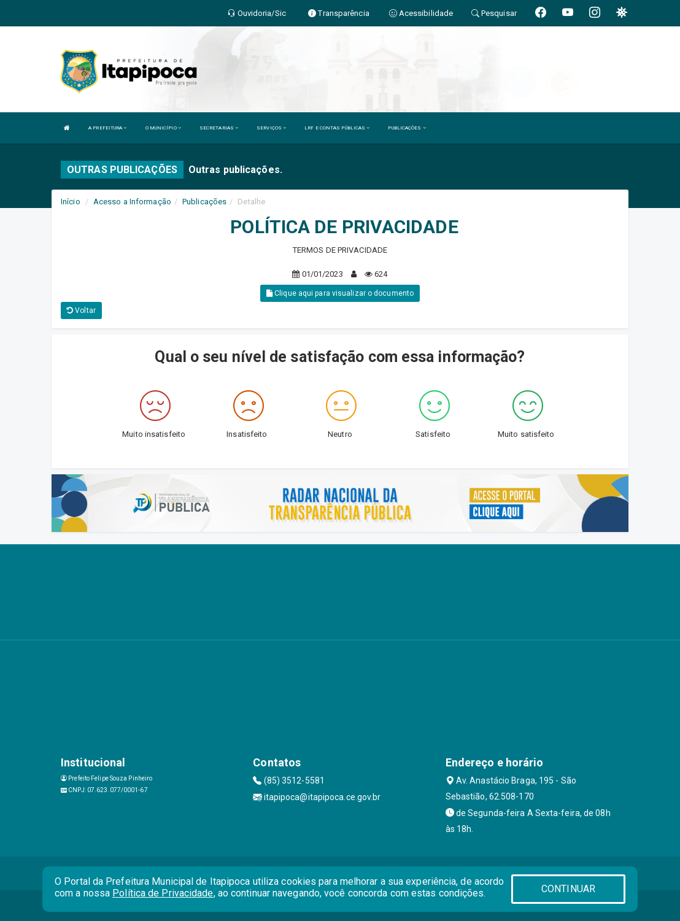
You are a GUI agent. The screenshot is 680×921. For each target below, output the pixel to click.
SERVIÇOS (271, 128)
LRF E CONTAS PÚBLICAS (336, 128)
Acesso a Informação (132, 201)
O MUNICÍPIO (163, 128)
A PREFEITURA (107, 128)
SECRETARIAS (218, 128)
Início (70, 201)
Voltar (81, 310)
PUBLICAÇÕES (406, 128)
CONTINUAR (568, 889)
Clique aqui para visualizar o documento (340, 293)
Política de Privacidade (162, 893)
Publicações (204, 201)
